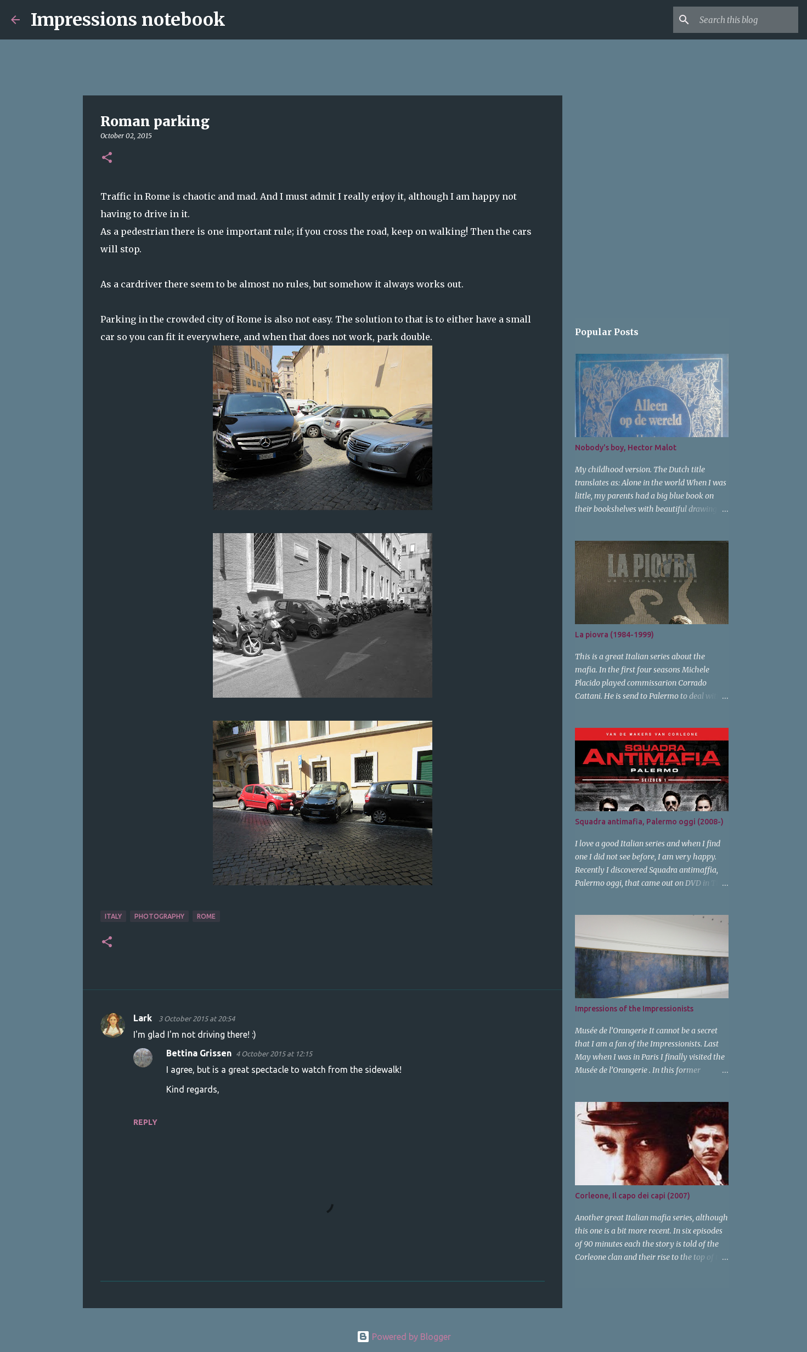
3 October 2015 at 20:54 (197, 1018)
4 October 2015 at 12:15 (274, 1053)
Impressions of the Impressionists (634, 1008)
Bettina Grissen (199, 1053)
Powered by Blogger (404, 1337)
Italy (113, 916)
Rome (206, 916)
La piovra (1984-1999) (614, 634)
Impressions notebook (128, 20)
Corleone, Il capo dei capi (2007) (632, 1195)
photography (159, 916)
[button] (107, 158)
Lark (143, 1018)
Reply (145, 1122)
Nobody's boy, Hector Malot (625, 447)
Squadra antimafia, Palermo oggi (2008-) (649, 821)
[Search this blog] (740, 20)
